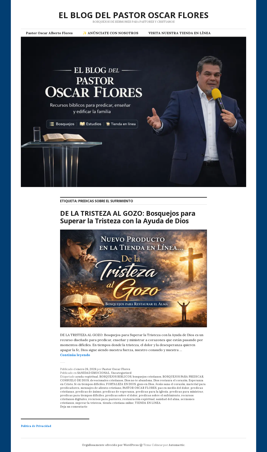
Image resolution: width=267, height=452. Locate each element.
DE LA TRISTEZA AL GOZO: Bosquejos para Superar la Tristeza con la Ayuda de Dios (127, 217)
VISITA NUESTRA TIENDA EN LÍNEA (179, 33)
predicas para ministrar (186, 391)
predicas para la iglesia (152, 391)
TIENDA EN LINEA (148, 403)
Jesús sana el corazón (170, 384)
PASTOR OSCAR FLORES (139, 388)
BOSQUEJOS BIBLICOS (115, 376)
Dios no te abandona (138, 380)
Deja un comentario (73, 406)
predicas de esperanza (118, 391)
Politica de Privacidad (36, 426)
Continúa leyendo (75, 355)
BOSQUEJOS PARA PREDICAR (182, 376)
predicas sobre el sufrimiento (159, 395)
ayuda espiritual (86, 376)
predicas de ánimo (88, 391)
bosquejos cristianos (147, 376)
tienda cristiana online (118, 403)
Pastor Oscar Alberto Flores (49, 33)
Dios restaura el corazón (170, 380)
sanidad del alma (167, 399)
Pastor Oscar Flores (116, 369)
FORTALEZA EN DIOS (121, 384)
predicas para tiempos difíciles (82, 395)
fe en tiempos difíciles (89, 384)
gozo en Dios (145, 384)
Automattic (177, 445)
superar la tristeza (88, 403)
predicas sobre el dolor (121, 395)
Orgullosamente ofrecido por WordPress (110, 445)
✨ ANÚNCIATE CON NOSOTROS (110, 33)
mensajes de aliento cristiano (101, 388)
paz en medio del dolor (173, 388)
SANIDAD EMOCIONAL (93, 373)
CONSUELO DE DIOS (74, 380)
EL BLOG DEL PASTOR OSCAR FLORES (133, 15)
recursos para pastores (104, 399)
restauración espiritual (138, 399)
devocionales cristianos (106, 380)
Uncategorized (121, 373)
